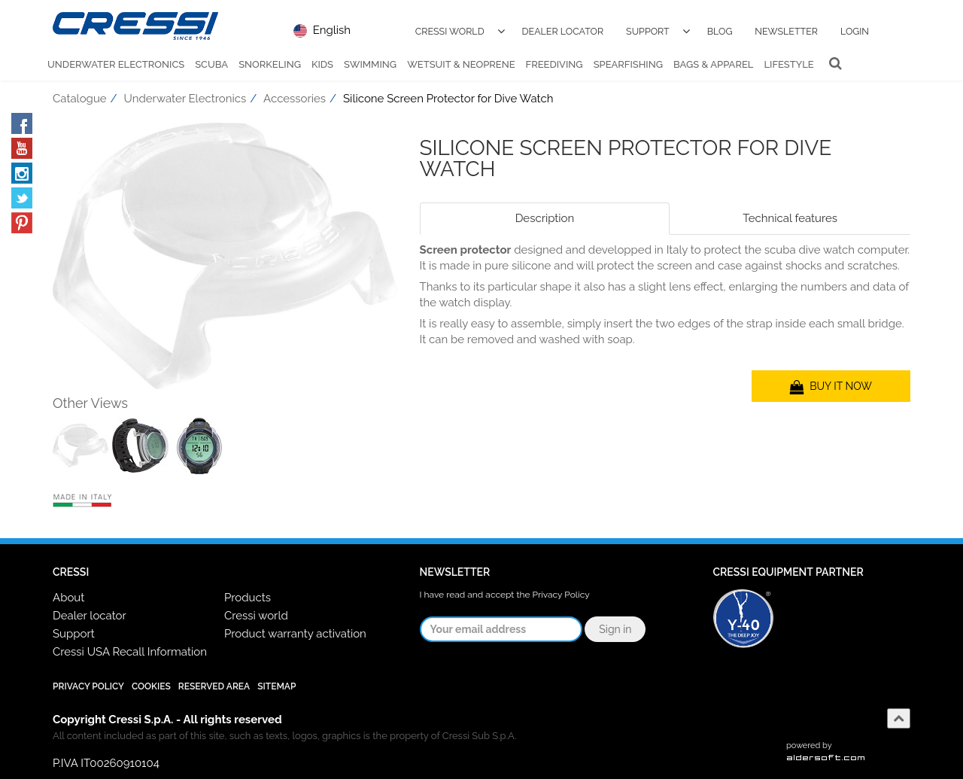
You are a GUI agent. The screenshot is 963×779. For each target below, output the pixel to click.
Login (854, 31)
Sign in (615, 629)
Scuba (211, 64)
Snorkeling (269, 64)
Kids (322, 64)
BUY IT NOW (831, 386)
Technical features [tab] (790, 218)
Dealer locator (89, 615)
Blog (720, 31)
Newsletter (786, 31)
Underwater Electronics (115, 64)
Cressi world (256, 615)
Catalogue (80, 98)
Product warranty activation (295, 634)
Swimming (370, 64)
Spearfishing (628, 64)
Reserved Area (214, 686)
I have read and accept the (505, 594)
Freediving (554, 64)
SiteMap (276, 686)
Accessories (294, 98)
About (68, 597)
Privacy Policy (561, 594)
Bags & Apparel (713, 64)
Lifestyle (788, 64)
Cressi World (450, 31)
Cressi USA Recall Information (130, 652)
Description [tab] (545, 218)
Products (247, 597)
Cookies (151, 686)
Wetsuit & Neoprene (461, 64)
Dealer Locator (563, 31)
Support (648, 31)
